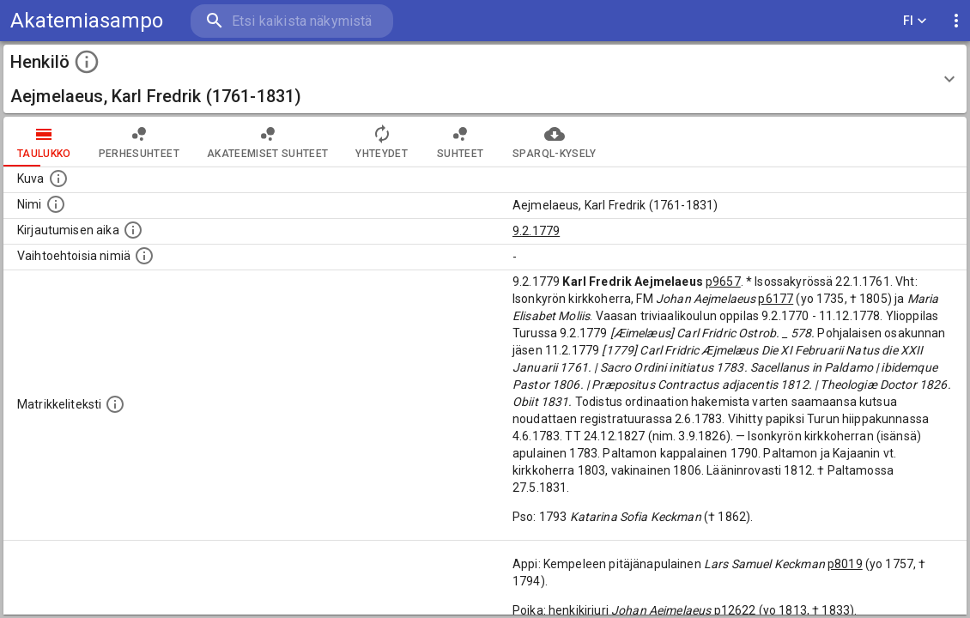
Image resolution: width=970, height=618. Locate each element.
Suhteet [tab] (460, 142)
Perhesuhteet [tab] (139, 142)
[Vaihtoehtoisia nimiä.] (144, 256)
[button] (485, 79)
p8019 (845, 564)
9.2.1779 (536, 231)
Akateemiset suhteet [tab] (268, 142)
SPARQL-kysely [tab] (554, 142)
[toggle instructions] (86, 62)
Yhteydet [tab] (381, 142)
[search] (292, 21)
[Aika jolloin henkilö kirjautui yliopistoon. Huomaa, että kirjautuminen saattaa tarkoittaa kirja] (133, 230)
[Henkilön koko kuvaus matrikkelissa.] (115, 404)
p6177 (775, 299)
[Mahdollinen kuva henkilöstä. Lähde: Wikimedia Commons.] (58, 178)
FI (915, 21)
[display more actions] (956, 21)
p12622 (735, 610)
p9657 (723, 281)
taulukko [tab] (44, 142)
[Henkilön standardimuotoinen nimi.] (56, 204)
